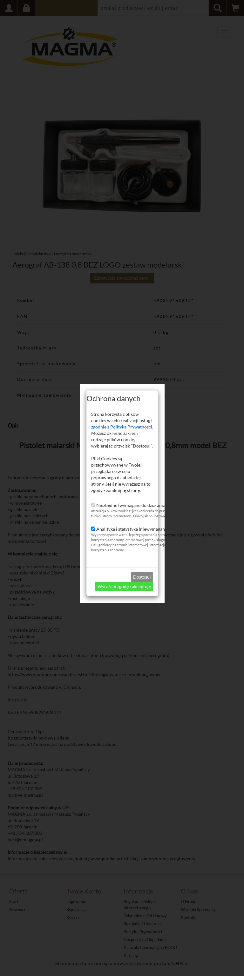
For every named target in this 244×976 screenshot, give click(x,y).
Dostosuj (142, 556)
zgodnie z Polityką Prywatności (121, 405)
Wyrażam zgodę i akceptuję (124, 565)
